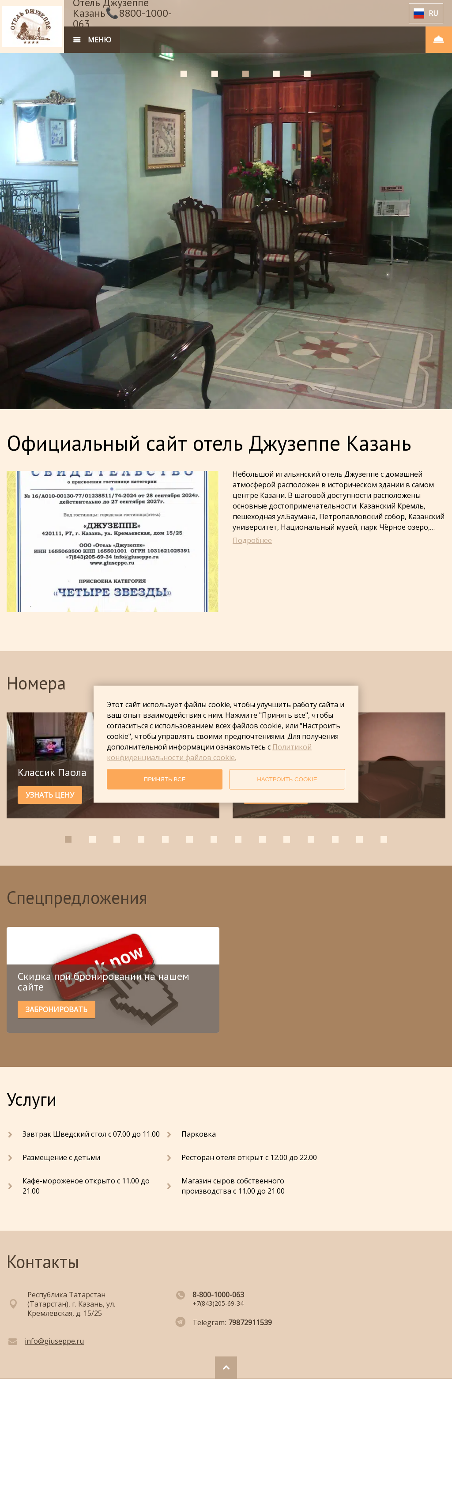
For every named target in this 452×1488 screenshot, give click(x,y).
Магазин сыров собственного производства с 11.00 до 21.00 (233, 1186)
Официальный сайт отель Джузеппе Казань (209, 442)
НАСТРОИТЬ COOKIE (287, 779)
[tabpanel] (226, 204)
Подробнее (252, 540)
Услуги (31, 1099)
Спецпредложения (77, 897)
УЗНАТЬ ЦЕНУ (50, 795)
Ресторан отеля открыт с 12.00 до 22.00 (249, 1157)
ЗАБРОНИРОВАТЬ (56, 1009)
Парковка (198, 1134)
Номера (36, 682)
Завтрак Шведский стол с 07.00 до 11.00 (91, 1134)
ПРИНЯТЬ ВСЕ (165, 779)
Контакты (43, 1261)
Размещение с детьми (61, 1157)
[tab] (183, 74)
